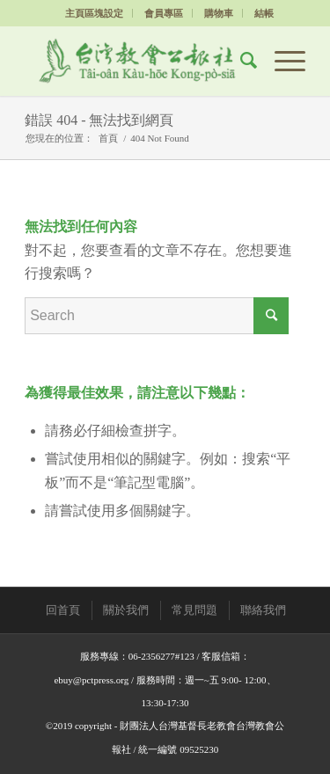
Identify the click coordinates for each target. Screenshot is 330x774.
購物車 (218, 13)
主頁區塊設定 (94, 13)
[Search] (240, 61)
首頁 (108, 138)
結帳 (264, 13)
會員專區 (163, 13)
